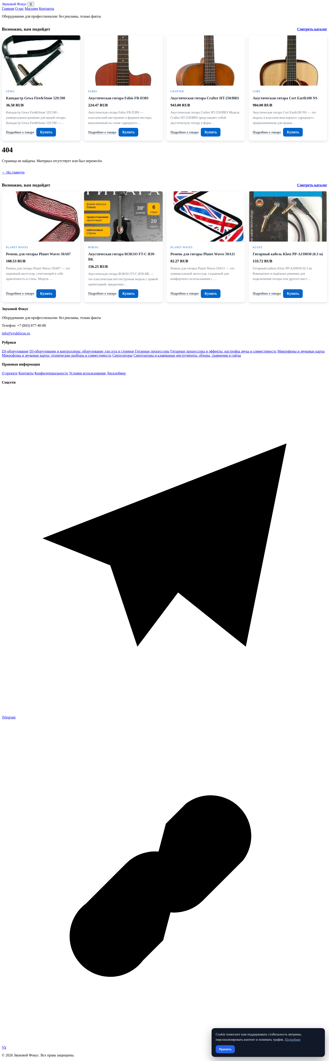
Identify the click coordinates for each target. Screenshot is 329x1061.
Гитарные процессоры (152, 351)
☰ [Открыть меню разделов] (30, 4)
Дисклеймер (116, 373)
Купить (46, 132)
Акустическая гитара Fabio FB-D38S (118, 98)
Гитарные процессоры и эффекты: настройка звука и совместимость (223, 351)
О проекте (10, 373)
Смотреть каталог (312, 29)
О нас (19, 9)
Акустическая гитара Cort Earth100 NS (285, 98)
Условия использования (87, 373)
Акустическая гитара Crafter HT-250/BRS (204, 98)
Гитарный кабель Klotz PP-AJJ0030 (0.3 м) (288, 254)
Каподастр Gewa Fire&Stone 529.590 (35, 98)
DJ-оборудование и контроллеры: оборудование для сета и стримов (81, 351)
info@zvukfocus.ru (16, 333)
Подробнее (292, 1039)
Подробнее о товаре (20, 132)
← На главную (13, 172)
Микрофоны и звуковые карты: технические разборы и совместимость (56, 355)
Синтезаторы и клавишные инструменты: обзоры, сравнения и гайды (187, 355)
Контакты (46, 9)
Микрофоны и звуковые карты (301, 351)
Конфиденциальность (51, 373)
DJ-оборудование (15, 351)
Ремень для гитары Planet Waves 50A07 (38, 254)
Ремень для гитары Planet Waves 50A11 (202, 254)
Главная (8, 9)
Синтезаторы (122, 355)
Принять (225, 1049)
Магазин (31, 9)
